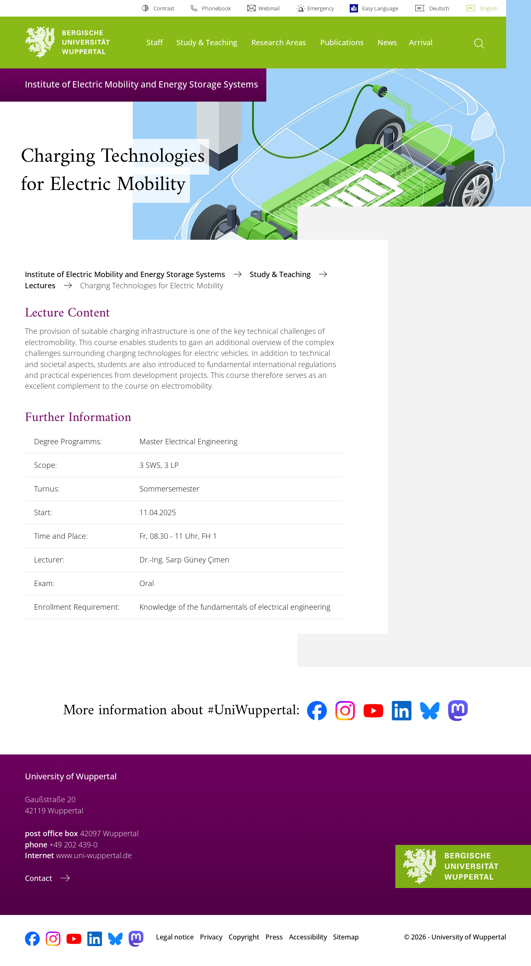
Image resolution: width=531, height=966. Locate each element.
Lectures (41, 285)
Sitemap (346, 937)
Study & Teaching (206, 42)
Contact (39, 878)
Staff (154, 42)
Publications (342, 42)
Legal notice (175, 937)
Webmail (269, 8)
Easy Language (380, 8)
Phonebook (216, 8)
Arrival (421, 42)
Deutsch (439, 8)
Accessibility (308, 937)
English (489, 8)
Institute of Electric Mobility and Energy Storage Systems (126, 274)
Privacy (211, 937)
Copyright (244, 937)
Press (274, 937)
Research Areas (278, 42)
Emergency (320, 8)
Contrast (163, 8)
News (387, 42)
